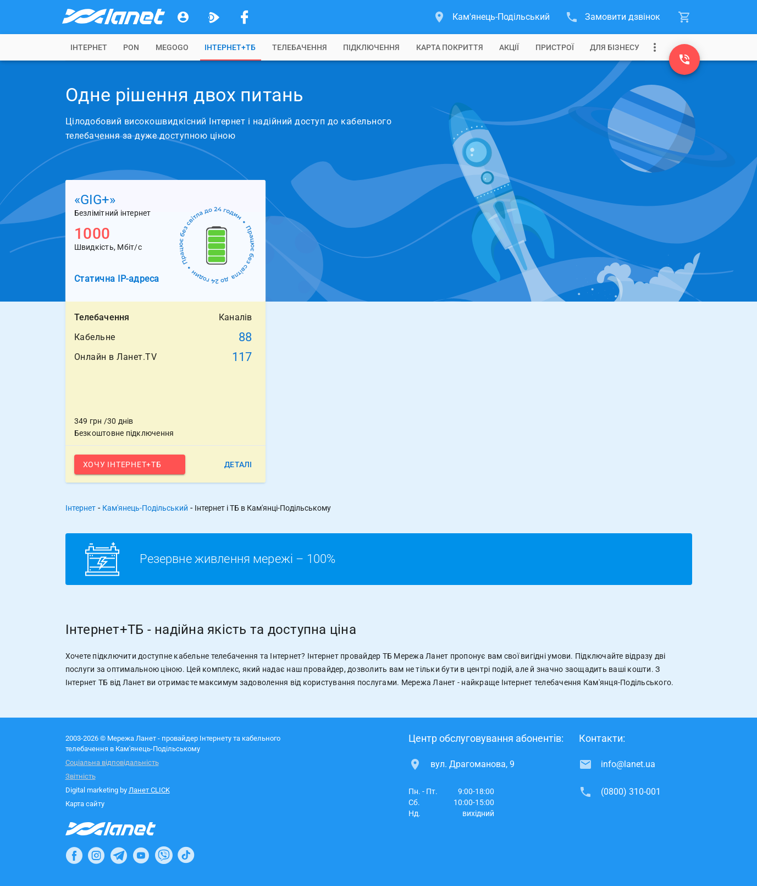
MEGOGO (172, 47)
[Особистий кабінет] (183, 17)
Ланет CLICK (149, 790)
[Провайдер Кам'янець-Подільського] (113, 17)
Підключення (371, 47)
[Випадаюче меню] (655, 47)
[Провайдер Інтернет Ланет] (123, 829)
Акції (509, 47)
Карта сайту (84, 804)
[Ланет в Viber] (164, 855)
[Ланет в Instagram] (96, 855)
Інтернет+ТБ (230, 47)
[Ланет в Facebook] (74, 855)
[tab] (88, 47)
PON (131, 47)
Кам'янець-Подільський (145, 508)
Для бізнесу (614, 47)
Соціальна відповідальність (112, 762)
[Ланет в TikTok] (186, 855)
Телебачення (299, 47)
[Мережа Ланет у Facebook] (244, 17)
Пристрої (554, 47)
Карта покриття (449, 47)
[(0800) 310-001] (684, 59)
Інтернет (80, 508)
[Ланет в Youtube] (141, 855)
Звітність (80, 776)
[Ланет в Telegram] (119, 855)
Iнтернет (88, 47)
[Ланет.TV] (213, 17)
